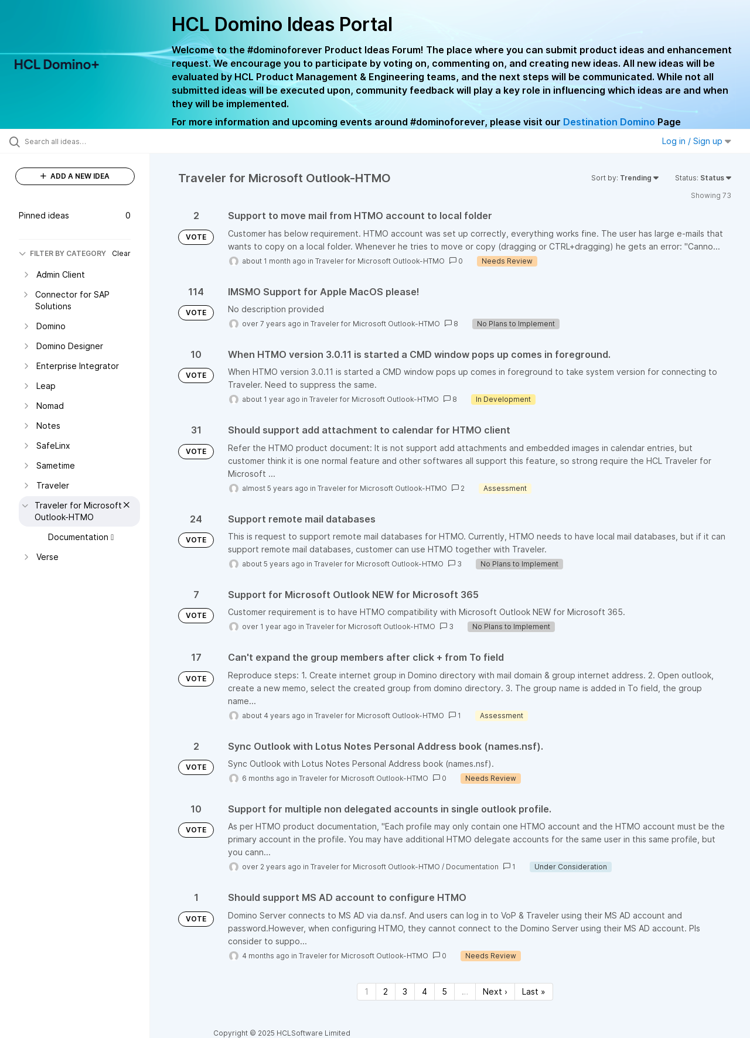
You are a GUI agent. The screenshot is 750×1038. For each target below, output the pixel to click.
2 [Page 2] (385, 991)
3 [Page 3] (405, 991)
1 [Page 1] (366, 991)
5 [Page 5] (444, 991)
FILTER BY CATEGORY (62, 253)
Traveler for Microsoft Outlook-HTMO (380, 261)
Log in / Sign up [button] (696, 141)
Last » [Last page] (534, 991)
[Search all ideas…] (89, 141)
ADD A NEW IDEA (75, 176)
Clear (121, 253)
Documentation (472, 866)
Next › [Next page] (495, 991)
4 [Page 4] (424, 991)
